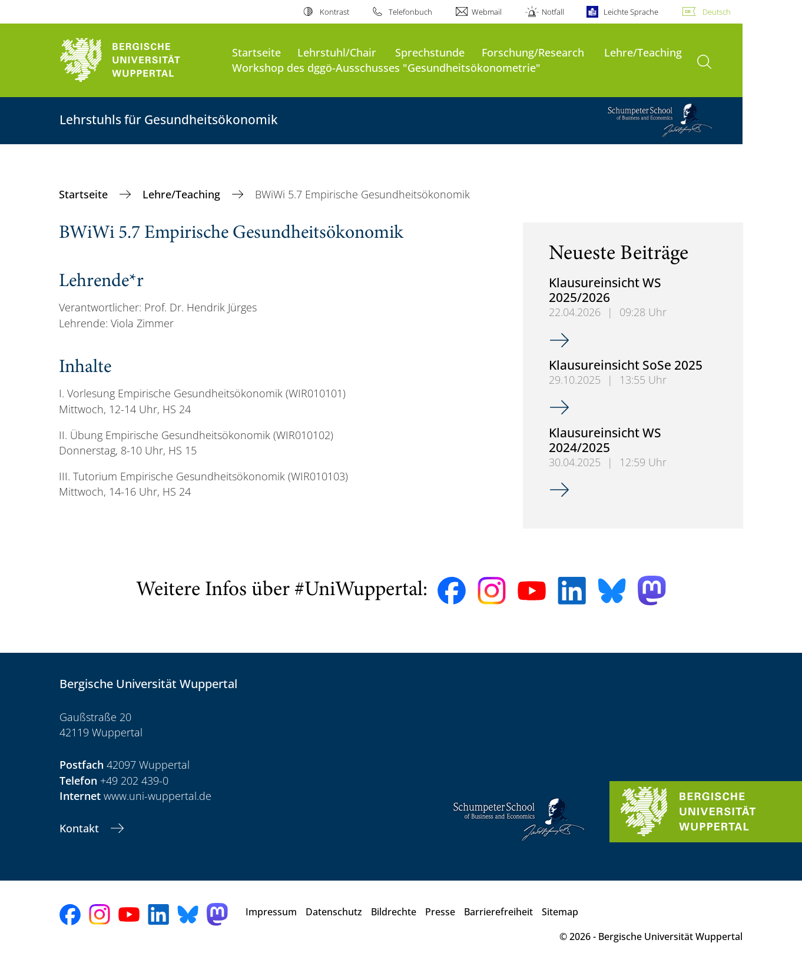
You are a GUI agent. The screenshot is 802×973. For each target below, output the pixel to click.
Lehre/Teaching (643, 52)
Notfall (553, 11)
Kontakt (80, 828)
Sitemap (560, 911)
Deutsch (716, 11)
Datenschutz (334, 911)
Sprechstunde (430, 52)
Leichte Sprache (631, 11)
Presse (440, 911)
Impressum (271, 911)
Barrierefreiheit (498, 911)
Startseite (256, 52)
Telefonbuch (410, 11)
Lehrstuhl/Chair (336, 52)
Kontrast (334, 11)
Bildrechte (393, 911)
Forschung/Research (533, 52)
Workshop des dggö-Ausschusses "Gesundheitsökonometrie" (386, 67)
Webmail (487, 11)
